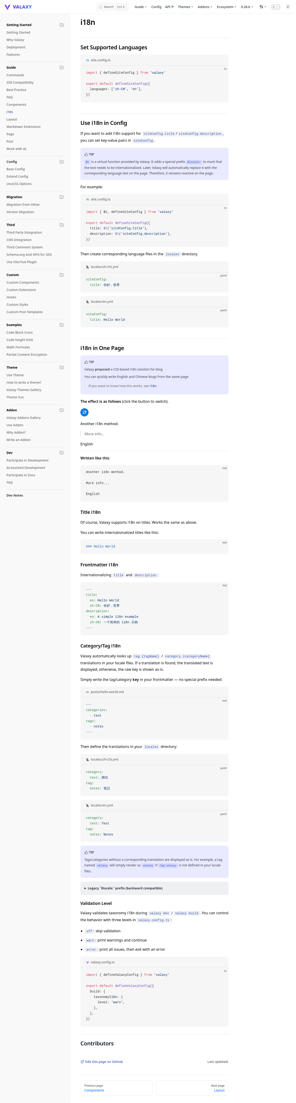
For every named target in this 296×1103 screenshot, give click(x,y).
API (169, 7)
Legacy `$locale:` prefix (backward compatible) (125, 888)
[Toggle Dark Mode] (275, 6)
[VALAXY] (18, 7)
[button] (61, 25)
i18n (153, 386)
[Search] (112, 7)
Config (156, 7)
